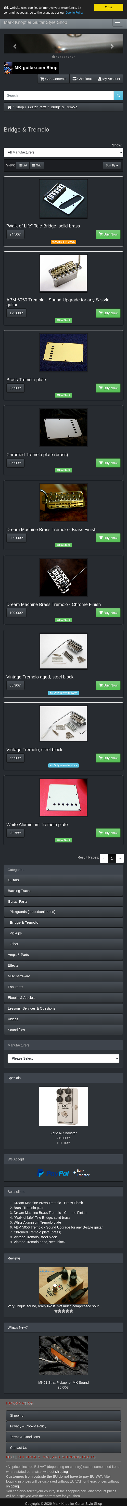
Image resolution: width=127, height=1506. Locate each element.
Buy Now (108, 234)
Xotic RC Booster (63, 1133)
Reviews (14, 1258)
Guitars (13, 880)
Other (13, 944)
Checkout (82, 79)
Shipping (17, 1415)
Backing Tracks (19, 891)
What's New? (18, 1327)
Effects (13, 965)
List (23, 165)
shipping (61, 1472)
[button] (13, 43)
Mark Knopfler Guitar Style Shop (35, 22)
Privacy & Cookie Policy (28, 1426)
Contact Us (18, 1448)
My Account (109, 79)
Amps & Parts (18, 955)
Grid (36, 165)
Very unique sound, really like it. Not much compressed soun (54, 1306)
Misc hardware (19, 976)
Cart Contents (53, 79)
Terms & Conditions (25, 1437)
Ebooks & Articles (21, 998)
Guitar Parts (37, 107)
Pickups (15, 933)
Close (108, 7)
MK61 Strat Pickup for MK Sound (63, 1382)
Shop (20, 107)
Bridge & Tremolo (64, 107)
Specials (14, 1078)
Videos (13, 1019)
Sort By (112, 165)
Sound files (16, 1030)
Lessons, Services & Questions (31, 1008)
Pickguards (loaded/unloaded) (31, 912)
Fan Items (15, 987)
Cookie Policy (74, 12)
